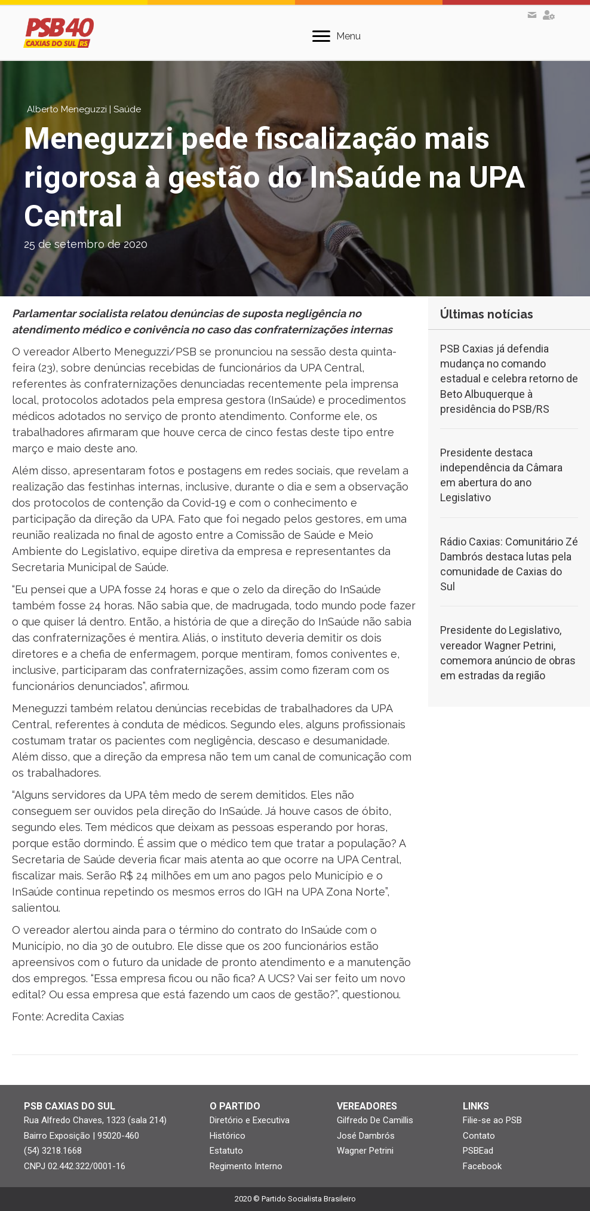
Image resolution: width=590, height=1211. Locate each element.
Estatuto (226, 1150)
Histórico (227, 1135)
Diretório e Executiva (250, 1120)
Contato (479, 1135)
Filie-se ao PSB (492, 1120)
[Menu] (336, 36)
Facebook (482, 1166)
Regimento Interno (246, 1166)
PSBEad (478, 1150)
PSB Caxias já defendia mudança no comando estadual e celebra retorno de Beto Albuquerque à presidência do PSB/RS (509, 378)
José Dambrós (366, 1135)
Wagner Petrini (365, 1150)
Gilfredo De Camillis (375, 1120)
